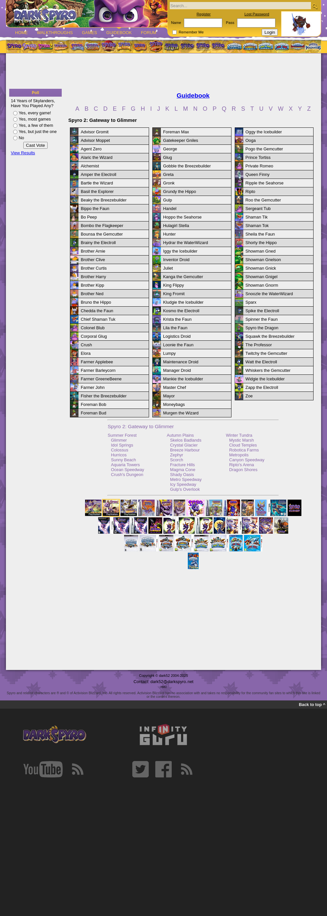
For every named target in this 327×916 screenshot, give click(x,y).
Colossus (119, 450)
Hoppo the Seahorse (182, 217)
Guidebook (119, 32)
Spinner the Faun (262, 319)
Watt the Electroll (261, 361)
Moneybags (174, 404)
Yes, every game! (35, 112)
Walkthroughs (55, 32)
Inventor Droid (176, 259)
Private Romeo (259, 165)
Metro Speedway (186, 479)
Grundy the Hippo (179, 191)
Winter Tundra (239, 435)
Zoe (249, 395)
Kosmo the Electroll (181, 310)
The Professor (259, 344)
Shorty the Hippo (261, 242)
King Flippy (173, 285)
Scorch (176, 459)
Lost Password (256, 14)
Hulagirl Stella (176, 225)
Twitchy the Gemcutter (266, 353)
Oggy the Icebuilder (264, 131)
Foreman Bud (93, 412)
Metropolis (239, 454)
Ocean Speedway (127, 469)
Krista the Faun (177, 319)
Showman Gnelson (263, 259)
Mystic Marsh (241, 440)
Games (89, 32)
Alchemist (90, 165)
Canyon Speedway (246, 459)
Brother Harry (93, 276)
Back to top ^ (312, 704)
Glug (167, 157)
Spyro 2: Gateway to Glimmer (141, 426)
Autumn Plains (180, 435)
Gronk (169, 183)
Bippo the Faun (95, 208)
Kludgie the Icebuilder (183, 302)
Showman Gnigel (261, 276)
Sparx (251, 302)
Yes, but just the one (38, 131)
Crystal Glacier (184, 445)
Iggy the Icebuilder (180, 251)
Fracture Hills (182, 464)
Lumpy (169, 353)
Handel (170, 208)
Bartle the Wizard (97, 183)
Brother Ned (92, 293)
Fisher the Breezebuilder (103, 395)
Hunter (169, 234)
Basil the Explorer (97, 191)
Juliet (168, 268)
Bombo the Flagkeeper (102, 225)
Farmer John (93, 387)
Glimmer (119, 440)
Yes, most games (35, 119)
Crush (86, 344)
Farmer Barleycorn (98, 370)
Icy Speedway (183, 484)
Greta (168, 174)
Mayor (169, 395)
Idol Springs (122, 445)
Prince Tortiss (258, 157)
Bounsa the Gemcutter (102, 234)
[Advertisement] (163, 71)
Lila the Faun (175, 327)
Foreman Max (176, 131)
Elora (86, 353)
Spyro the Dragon (262, 327)
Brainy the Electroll (98, 242)
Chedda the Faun (97, 310)
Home (21, 32)
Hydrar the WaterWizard (185, 242)
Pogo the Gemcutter (264, 148)
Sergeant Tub (258, 208)
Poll (35, 92)
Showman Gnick (261, 268)
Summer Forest (122, 435)
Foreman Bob (93, 404)
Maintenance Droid (180, 361)
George (170, 148)
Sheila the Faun (260, 234)
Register (204, 14)
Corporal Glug (94, 336)
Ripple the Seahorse (265, 183)
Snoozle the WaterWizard (269, 293)
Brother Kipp (92, 285)
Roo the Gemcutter (263, 200)
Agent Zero (91, 148)
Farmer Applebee (97, 361)
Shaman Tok (257, 225)
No (21, 137)
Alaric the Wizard (97, 157)
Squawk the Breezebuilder (270, 336)
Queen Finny (258, 174)
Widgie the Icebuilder (265, 378)
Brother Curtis (94, 268)
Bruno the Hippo (96, 302)
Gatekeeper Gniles (180, 140)
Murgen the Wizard (181, 412)
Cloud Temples (243, 445)
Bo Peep (89, 217)
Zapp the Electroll (262, 387)
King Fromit (174, 293)
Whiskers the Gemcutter (268, 370)
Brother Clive (93, 259)
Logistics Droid (177, 336)
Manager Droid (177, 370)
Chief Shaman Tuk (98, 319)
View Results (23, 152)
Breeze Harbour (185, 450)
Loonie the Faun (178, 344)
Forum (148, 32)
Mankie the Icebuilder (183, 378)
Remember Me (191, 32)
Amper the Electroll (98, 174)
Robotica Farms (244, 450)
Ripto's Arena (241, 464)
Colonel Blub (93, 327)
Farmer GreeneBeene (101, 378)
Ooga (251, 140)
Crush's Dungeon (127, 474)
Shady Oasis (182, 474)
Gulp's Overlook (185, 489)
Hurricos (119, 454)
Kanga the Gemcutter (183, 276)
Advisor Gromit (95, 131)
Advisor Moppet (95, 140)
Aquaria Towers (125, 464)
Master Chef (174, 387)
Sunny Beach (123, 459)
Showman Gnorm (262, 285)
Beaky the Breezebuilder (103, 200)
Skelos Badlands (185, 440)
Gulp (167, 200)
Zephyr (176, 454)
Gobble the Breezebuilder (187, 165)
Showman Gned (261, 251)
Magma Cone (182, 469)
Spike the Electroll (262, 310)
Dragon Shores (243, 469)
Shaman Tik (257, 217)
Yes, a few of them (36, 125)
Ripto (250, 191)
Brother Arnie (93, 251)
